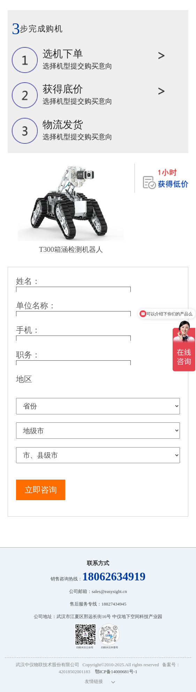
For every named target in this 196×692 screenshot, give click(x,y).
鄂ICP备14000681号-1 (116, 671)
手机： (28, 329)
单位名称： (36, 305)
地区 (24, 379)
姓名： (28, 281)
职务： (28, 354)
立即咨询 (41, 489)
